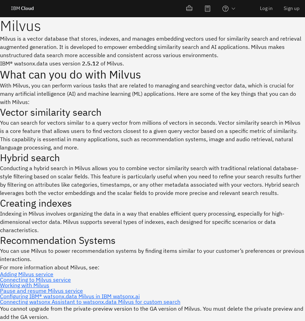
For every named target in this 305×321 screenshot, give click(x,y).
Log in (266, 8)
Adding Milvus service (26, 274)
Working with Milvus (24, 285)
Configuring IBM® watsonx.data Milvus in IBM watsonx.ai (70, 296)
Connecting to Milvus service (35, 279)
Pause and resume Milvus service (41, 290)
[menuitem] (190, 8)
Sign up (291, 8)
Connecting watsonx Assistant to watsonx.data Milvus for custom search (90, 301)
